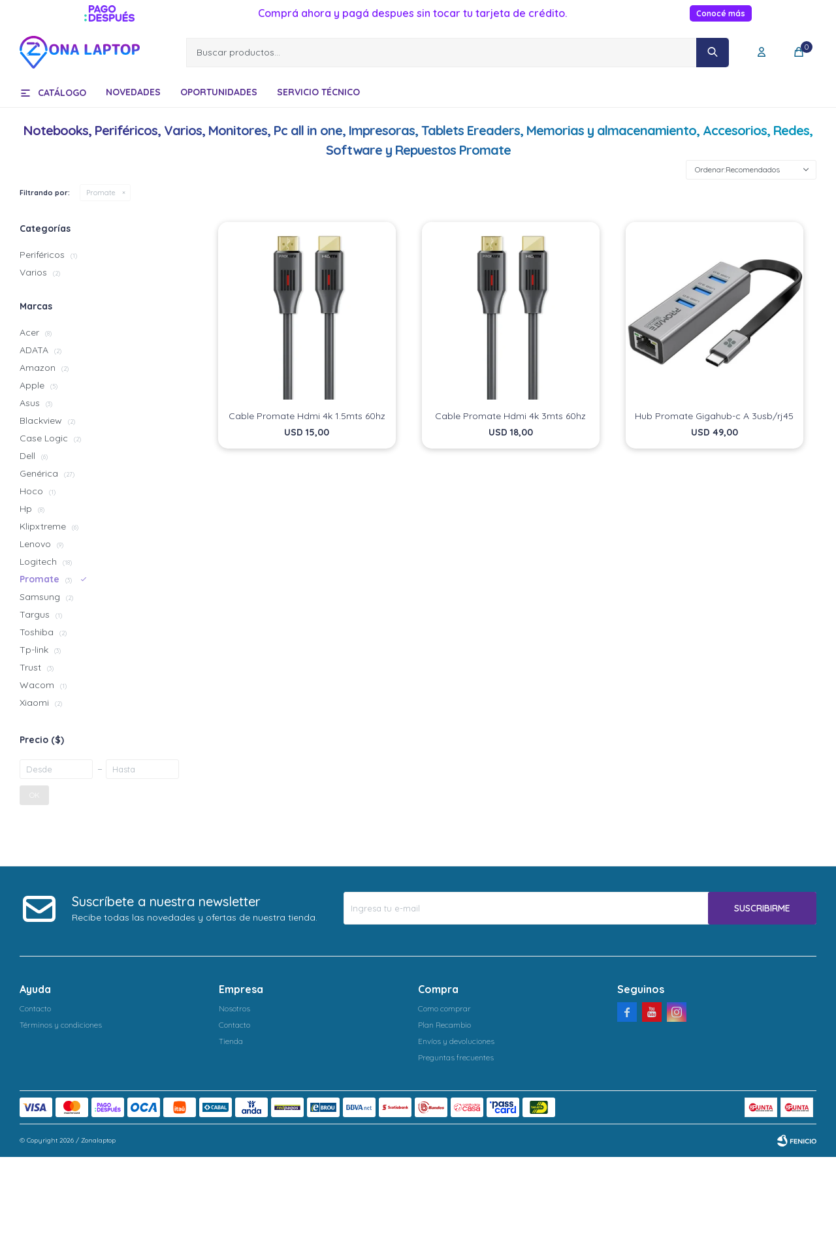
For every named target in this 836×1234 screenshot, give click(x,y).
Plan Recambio (444, 1025)
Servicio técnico (318, 92)
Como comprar (444, 1008)
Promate (101, 192)
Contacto (35, 1008)
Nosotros (234, 1008)
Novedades (133, 92)
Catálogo (62, 93)
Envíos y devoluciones (456, 1041)
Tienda (231, 1041)
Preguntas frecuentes (456, 1057)
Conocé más (720, 13)
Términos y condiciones (61, 1025)
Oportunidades (218, 92)
